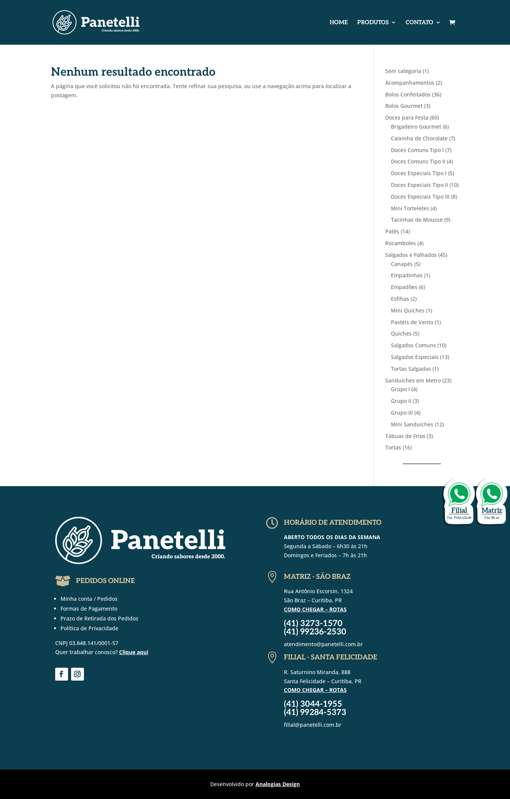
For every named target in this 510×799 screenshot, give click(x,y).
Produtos (373, 23)
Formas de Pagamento (88, 608)
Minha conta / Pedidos (89, 598)
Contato (419, 23)
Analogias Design (278, 784)
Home (339, 23)
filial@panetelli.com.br (312, 724)
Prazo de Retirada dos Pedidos (99, 618)
